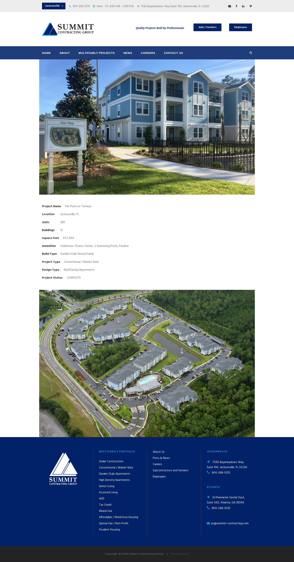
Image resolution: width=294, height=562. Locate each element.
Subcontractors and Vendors (171, 470)
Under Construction (111, 461)
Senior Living (106, 486)
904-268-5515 (81, 6)
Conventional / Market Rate (116, 467)
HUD (101, 498)
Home (46, 52)
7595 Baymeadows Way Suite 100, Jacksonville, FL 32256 (175, 6)
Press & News (161, 458)
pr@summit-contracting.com (230, 523)
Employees (240, 27)
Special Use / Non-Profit (113, 523)
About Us (159, 452)
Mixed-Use (105, 511)
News (127, 52)
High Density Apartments (114, 480)
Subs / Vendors (207, 27)
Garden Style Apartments (114, 474)
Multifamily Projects (97, 52)
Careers (148, 52)
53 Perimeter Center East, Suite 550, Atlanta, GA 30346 (226, 500)
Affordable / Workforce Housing (118, 517)
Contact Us (173, 52)
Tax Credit (105, 505)
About (64, 52)
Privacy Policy (180, 554)
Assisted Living (108, 492)
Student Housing (109, 529)
